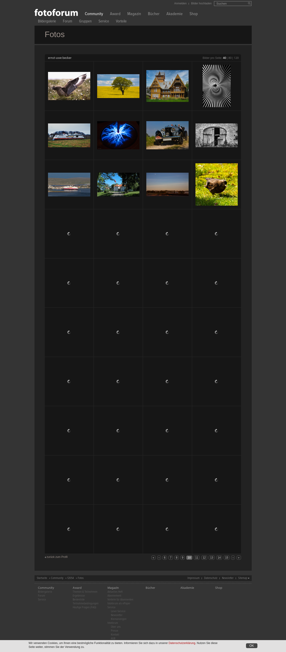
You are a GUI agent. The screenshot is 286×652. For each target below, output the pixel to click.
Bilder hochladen (201, 3)
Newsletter (228, 578)
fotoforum (112, 623)
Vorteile (121, 22)
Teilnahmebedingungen (86, 604)
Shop (194, 14)
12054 (70, 578)
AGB (113, 639)
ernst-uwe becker (60, 58)
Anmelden (180, 3)
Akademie (174, 14)
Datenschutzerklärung (181, 643)
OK (251, 645)
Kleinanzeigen (118, 619)
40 (224, 58)
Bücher (154, 14)
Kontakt (115, 635)
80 (230, 58)
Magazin (134, 14)
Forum (67, 22)
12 (204, 557)
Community (94, 14)
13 (211, 557)
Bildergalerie (47, 22)
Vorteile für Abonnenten (120, 600)
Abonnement (114, 596)
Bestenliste (79, 600)
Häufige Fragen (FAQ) (84, 607)
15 (226, 557)
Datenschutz (210, 578)
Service (104, 22)
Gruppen (85, 22)
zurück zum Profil (57, 557)
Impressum (193, 578)
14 (219, 557)
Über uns (116, 627)
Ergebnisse (79, 596)
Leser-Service (118, 611)
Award (115, 14)
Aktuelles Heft (115, 592)
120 (236, 58)
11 (196, 557)
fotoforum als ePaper (118, 604)
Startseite (42, 578)
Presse (114, 631)
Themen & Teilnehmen (85, 592)
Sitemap (242, 578)
